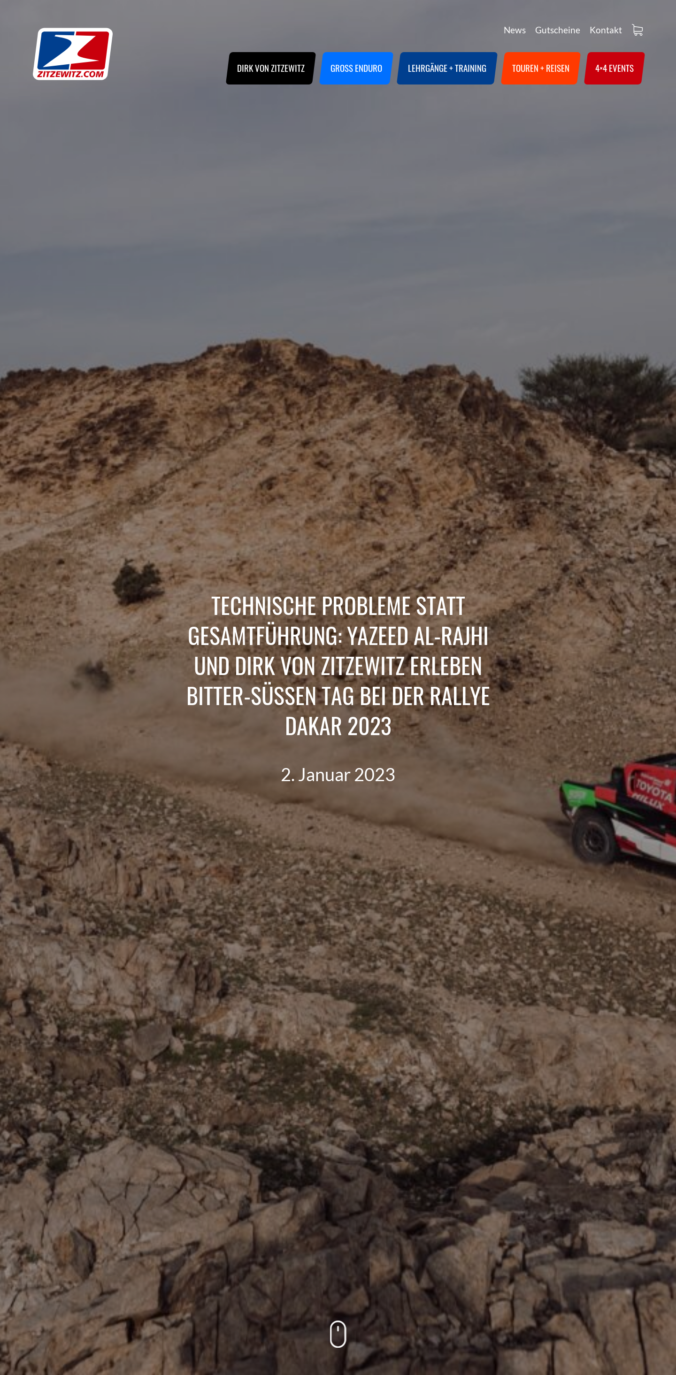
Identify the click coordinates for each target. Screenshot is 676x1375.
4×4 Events (614, 68)
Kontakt (606, 29)
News (515, 29)
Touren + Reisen (540, 68)
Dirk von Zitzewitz (271, 68)
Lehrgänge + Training (447, 68)
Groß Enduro (356, 68)
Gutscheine (557, 29)
